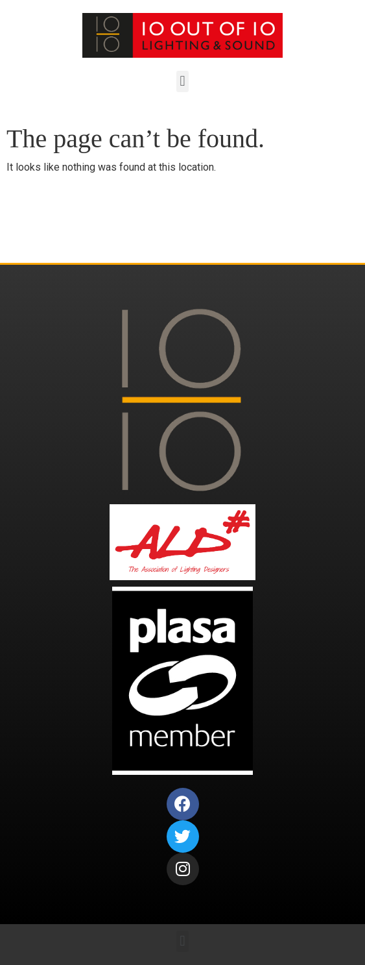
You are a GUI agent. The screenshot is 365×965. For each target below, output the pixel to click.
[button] (182, 81)
